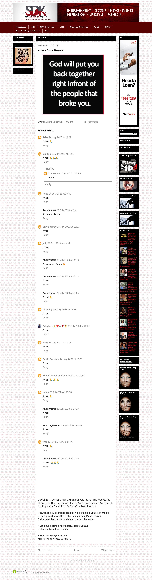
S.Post (107, 27)
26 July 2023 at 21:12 (68, 276)
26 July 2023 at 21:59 (70, 173)
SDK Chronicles (47, 27)
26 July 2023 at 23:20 (60, 392)
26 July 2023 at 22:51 (73, 375)
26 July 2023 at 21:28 (65, 309)
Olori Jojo (48, 309)
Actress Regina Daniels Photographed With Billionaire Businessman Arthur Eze (128, 287)
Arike (45, 137)
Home (76, 550)
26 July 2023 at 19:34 (59, 243)
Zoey (45, 342)
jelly (45, 243)
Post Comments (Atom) (83, 560)
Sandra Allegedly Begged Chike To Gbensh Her (132, 336)
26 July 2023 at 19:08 (60, 193)
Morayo (47, 154)
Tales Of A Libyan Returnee (28, 31)
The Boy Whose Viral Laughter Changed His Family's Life (132, 251)
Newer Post (45, 550)
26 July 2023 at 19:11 (68, 210)
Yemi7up (53, 173)
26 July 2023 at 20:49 (68, 260)
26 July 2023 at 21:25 (68, 293)
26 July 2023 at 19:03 (63, 154)
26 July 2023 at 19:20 (68, 226)
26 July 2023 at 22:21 (79, 326)
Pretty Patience (51, 359)
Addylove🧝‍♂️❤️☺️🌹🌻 (55, 326)
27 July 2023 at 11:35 (68, 458)
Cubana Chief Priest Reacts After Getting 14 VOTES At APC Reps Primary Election (128, 262)
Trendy (46, 442)
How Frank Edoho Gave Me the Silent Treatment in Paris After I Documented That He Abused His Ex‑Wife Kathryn (128, 239)
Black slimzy (50, 226)
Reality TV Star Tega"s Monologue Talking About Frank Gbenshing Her (128, 312)
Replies (50, 168)
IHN (33, 27)
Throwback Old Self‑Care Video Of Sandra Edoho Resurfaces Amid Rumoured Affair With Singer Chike (128, 274)
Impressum (21, 27)
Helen (46, 392)
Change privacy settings (38, 572)
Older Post (107, 550)
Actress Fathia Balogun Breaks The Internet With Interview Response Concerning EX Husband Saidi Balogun (128, 324)
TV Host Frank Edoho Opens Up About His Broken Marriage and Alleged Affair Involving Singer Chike (128, 347)
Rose (45, 193)
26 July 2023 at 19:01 (60, 137)
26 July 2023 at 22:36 (60, 342)
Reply (45, 145)
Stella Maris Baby (52, 375)
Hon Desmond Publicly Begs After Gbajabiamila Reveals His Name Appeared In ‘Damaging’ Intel (128, 299)
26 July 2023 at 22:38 (71, 359)
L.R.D (62, 27)
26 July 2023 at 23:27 (68, 408)
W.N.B (96, 27)
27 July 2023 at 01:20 (62, 442)
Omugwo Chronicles (79, 27)
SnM (47, 31)
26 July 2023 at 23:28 (70, 425)
